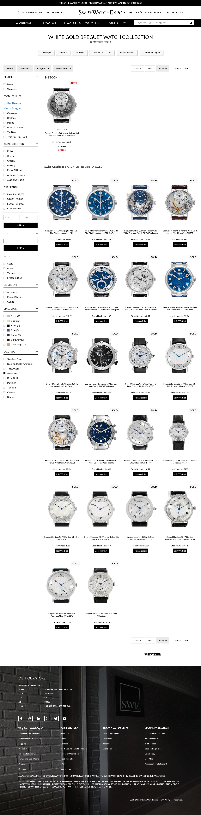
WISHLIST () (131, 12)
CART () (146, 12)
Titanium (11, 388)
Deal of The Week (111, 796)
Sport (10, 264)
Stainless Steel (14, 359)
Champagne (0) (17, 344)
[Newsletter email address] (115, 700)
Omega (11, 161)
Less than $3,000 (15, 194)
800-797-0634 (65, 768)
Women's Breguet (151, 52)
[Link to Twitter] (56, 781)
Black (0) (15, 325)
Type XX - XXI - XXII (101, 52)
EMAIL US (159, 12)
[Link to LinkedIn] (38, 781)
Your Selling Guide (153, 811)
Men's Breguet (127, 52)
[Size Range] (20, 241)
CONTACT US (175, 12)
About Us (65, 796)
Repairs (106, 806)
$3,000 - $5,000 (15, 199)
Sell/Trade (107, 801)
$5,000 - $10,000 (15, 204)
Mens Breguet (12, 108)
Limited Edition (14, 278)
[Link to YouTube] (64, 781)
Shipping (22, 806)
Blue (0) (15, 330)
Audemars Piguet (15, 180)
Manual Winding (15, 297)
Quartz (10, 302)
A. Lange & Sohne (16, 175)
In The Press (150, 806)
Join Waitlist (62, 244)
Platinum (11, 383)
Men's (10, 84)
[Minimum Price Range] (11, 217)
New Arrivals (22, 22)
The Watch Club (152, 801)
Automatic (12, 292)
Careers (64, 806)
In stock (137, 68)
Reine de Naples (15, 127)
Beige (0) (13, 321)
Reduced (111, 22)
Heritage (11, 118)
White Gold (12, 373)
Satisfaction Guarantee (29, 796)
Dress (10, 268)
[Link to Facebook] (21, 781)
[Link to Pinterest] (47, 781)
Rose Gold (12, 378)
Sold (150, 68)
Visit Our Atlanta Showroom (74, 811)
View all (163, 68)
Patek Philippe (14, 170)
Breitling (11, 165)
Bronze (10, 397)
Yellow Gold (13, 369)
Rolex (10, 151)
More (127, 22)
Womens (92, 22)
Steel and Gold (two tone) (20, 364)
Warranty (22, 811)
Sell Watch (47, 22)
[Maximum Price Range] (30, 217)
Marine (63, 52)
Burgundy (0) (15, 340)
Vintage (11, 273)
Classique (46, 52)
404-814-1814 (35, 12)
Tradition (79, 52)
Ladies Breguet (13, 103)
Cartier (10, 156)
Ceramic (11, 392)
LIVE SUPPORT (55, 12)
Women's (11, 89)
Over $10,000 (14, 208)
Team (63, 801)
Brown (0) (14, 335)
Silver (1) (15, 316)
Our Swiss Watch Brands (156, 796)
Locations (107, 811)
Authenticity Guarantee (29, 801)
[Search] (164, 22)
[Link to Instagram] (30, 781)
